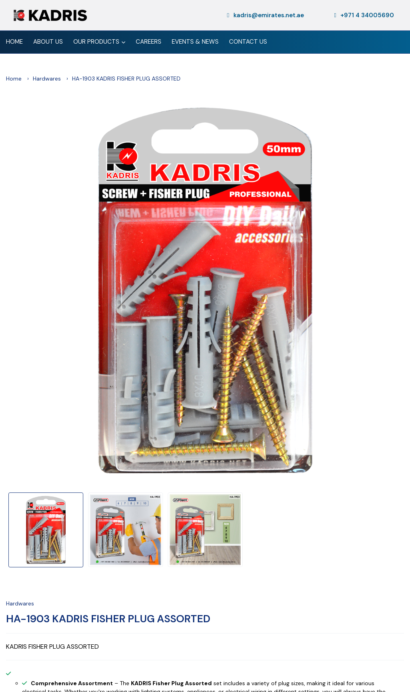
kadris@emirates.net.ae (265, 15)
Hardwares (47, 78)
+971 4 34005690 (364, 15)
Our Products (99, 42)
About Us (48, 42)
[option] (205, 290)
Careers (148, 42)
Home (14, 42)
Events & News (195, 42)
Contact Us (248, 42)
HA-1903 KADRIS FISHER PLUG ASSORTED (108, 618)
